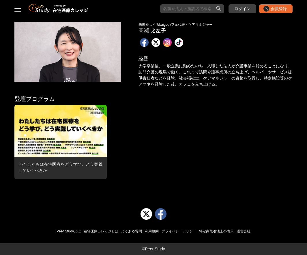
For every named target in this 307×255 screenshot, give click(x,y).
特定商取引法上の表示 (216, 231)
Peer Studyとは (69, 231)
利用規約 (152, 231)
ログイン (242, 8)
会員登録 (279, 8)
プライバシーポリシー (179, 231)
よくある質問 (131, 231)
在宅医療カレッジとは (101, 231)
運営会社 (243, 231)
